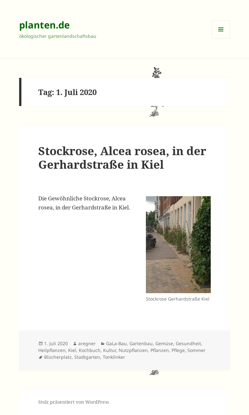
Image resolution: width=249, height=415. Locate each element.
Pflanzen (159, 350)
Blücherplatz (58, 357)
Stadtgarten (87, 357)
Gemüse (164, 343)
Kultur (109, 350)
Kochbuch (90, 350)
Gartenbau (141, 343)
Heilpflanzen (51, 350)
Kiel (72, 350)
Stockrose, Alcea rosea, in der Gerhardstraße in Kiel (122, 157)
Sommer (196, 350)
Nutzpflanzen (133, 350)
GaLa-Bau (116, 343)
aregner (87, 343)
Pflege (178, 350)
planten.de (44, 24)
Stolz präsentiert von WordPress (73, 402)
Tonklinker (114, 357)
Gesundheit (188, 343)
